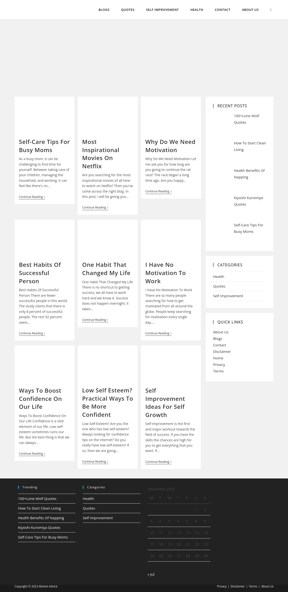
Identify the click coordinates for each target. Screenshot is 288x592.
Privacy (219, 364)
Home (218, 358)
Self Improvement (228, 295)
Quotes (219, 286)
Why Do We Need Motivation (170, 146)
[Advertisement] (144, 55)
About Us (220, 332)
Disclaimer (222, 351)
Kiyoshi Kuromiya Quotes (39, 527)
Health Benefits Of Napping (41, 517)
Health (218, 276)
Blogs (217, 338)
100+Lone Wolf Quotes (37, 498)
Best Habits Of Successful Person (40, 273)
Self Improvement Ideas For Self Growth (165, 402)
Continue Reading (32, 197)
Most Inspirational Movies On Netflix (100, 154)
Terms (218, 371)
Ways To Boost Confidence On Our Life (40, 398)
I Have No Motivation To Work (165, 273)
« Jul (151, 574)
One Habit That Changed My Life (106, 269)
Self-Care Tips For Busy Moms (44, 146)
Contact (219, 345)
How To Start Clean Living (39, 508)
